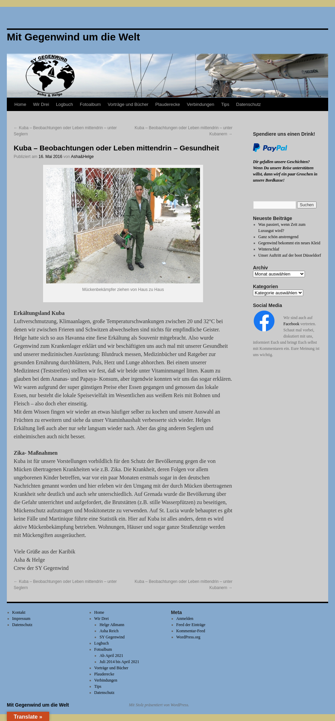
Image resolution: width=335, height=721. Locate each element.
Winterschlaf (269, 249)
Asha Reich (109, 630)
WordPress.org (188, 637)
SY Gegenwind (111, 637)
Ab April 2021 (111, 655)
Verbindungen (200, 104)
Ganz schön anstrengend (278, 236)
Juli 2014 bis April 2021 (119, 661)
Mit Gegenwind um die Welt (38, 705)
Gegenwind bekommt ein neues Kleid (289, 243)
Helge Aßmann (111, 624)
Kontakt (19, 612)
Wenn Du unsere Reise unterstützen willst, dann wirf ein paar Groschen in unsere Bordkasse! (285, 174)
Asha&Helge (82, 156)
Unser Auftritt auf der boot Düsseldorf (289, 255)
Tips (225, 104)
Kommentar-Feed (190, 630)
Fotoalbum (90, 104)
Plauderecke (167, 104)
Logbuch (64, 104)
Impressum (21, 618)
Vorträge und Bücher (128, 104)
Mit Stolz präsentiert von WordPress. (159, 704)
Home (20, 104)
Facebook (291, 323)
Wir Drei (41, 104)
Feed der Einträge (190, 624)
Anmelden (184, 618)
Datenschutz (248, 104)
